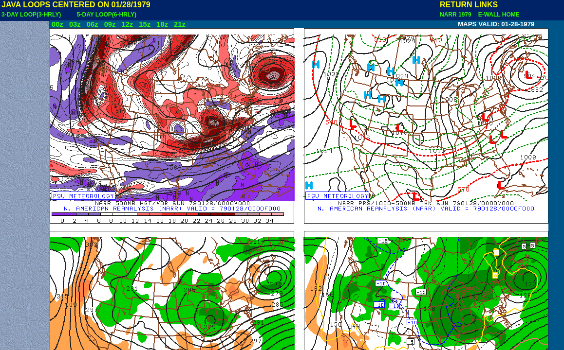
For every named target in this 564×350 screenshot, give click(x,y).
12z (127, 24)
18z (162, 24)
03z (75, 24)
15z (144, 24)
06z (92, 24)
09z (110, 24)
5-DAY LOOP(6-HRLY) (106, 14)
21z (180, 24)
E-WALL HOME (497, 14)
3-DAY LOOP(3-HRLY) (31, 14)
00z (57, 24)
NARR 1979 (456, 14)
